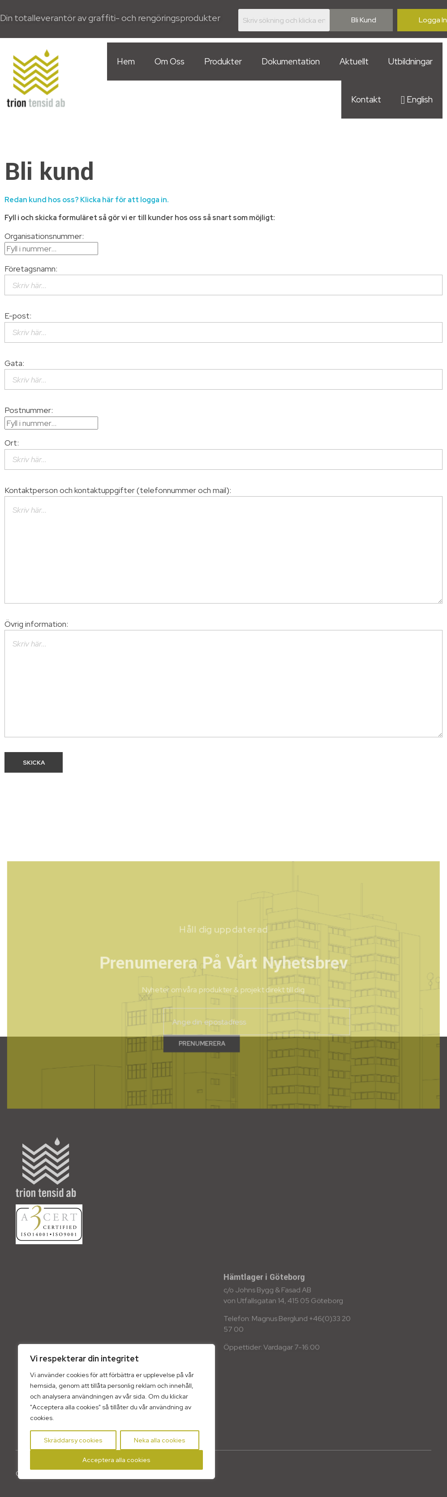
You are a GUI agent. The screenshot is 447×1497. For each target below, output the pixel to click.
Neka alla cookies (159, 1440)
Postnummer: (51, 416)
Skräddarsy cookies (73, 1440)
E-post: (223, 326)
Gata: (223, 374)
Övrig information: (223, 678)
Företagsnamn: (223, 279)
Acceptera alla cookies (116, 1460)
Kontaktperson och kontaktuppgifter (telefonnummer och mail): (223, 544)
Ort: (223, 453)
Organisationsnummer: (51, 242)
